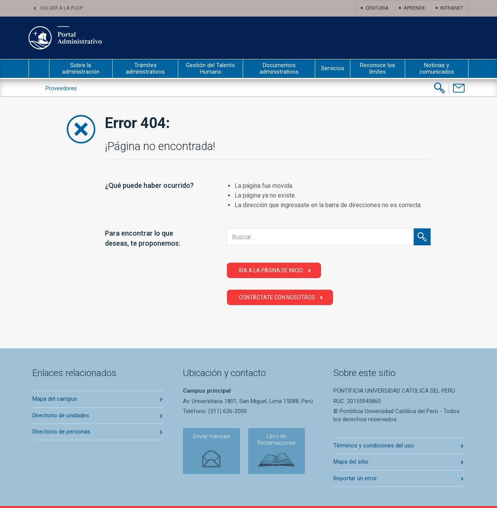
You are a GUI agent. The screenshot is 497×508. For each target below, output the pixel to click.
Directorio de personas (61, 431)
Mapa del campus (54, 398)
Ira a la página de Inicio (271, 270)
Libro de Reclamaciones (273, 440)
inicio (39, 68)
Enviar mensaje (209, 437)
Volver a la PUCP (61, 8)
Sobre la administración (81, 68)
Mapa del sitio (351, 461)
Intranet (451, 8)
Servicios (332, 68)
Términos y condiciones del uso (373, 445)
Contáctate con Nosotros (277, 297)
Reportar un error (355, 478)
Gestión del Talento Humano (210, 68)
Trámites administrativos (145, 68)
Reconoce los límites (377, 68)
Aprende (414, 8)
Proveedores (61, 88)
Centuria (377, 8)
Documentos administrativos (279, 68)
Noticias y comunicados (436, 68)
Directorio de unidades (60, 415)
